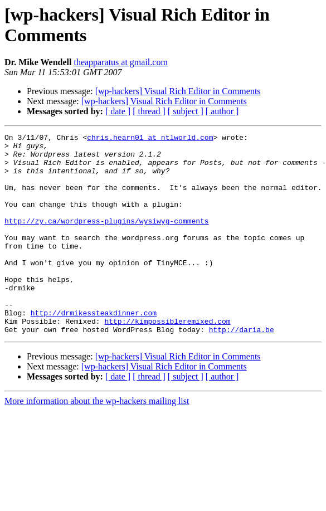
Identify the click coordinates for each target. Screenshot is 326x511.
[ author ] (222, 111)
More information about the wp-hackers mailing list (96, 441)
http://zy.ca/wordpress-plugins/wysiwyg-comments (106, 239)
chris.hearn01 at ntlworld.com (150, 139)
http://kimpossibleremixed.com (167, 359)
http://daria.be (241, 369)
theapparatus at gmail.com (120, 62)
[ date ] (117, 111)
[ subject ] (185, 111)
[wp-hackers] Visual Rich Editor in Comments (178, 91)
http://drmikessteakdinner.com (94, 349)
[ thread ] (149, 111)
